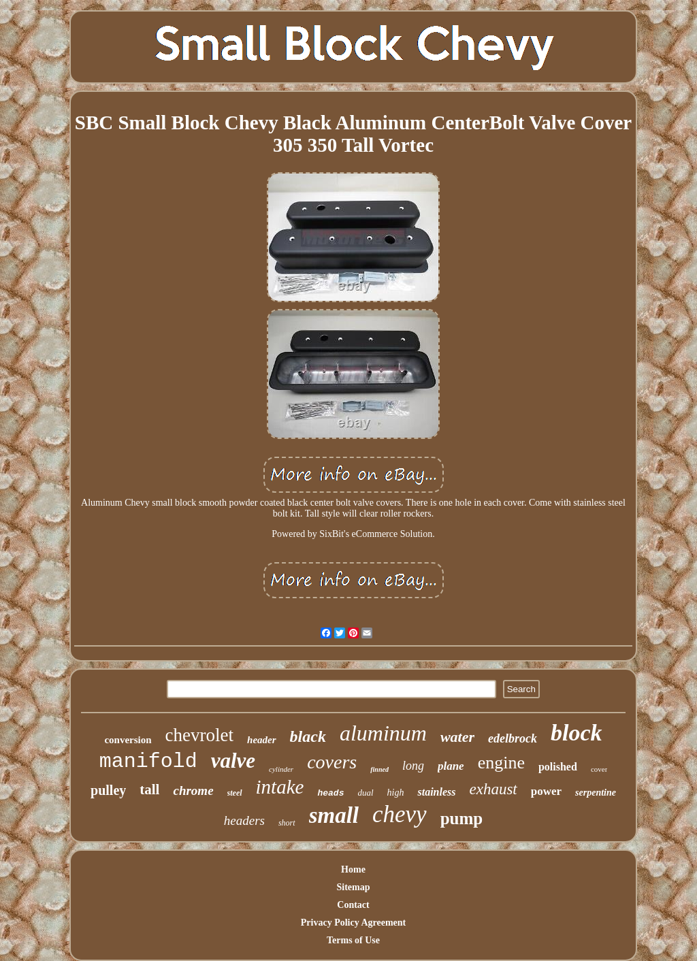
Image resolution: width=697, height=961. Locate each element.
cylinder (281, 769)
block (576, 732)
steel (234, 793)
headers (244, 820)
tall (149, 789)
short (286, 823)
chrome (193, 790)
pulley (108, 790)
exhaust (493, 789)
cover (599, 769)
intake (280, 787)
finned (379, 769)
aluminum (383, 733)
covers (332, 761)
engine (501, 762)
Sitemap (353, 887)
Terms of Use (353, 940)
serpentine (595, 792)
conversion (127, 739)
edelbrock (512, 738)
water (457, 736)
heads (330, 793)
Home (353, 869)
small (334, 815)
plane (451, 766)
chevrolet (199, 735)
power (546, 791)
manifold (148, 761)
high (395, 792)
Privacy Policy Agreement (353, 922)
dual (365, 792)
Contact (353, 905)
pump (461, 818)
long (413, 765)
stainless (436, 792)
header (261, 739)
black (308, 736)
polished (557, 766)
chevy (399, 814)
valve (233, 760)
